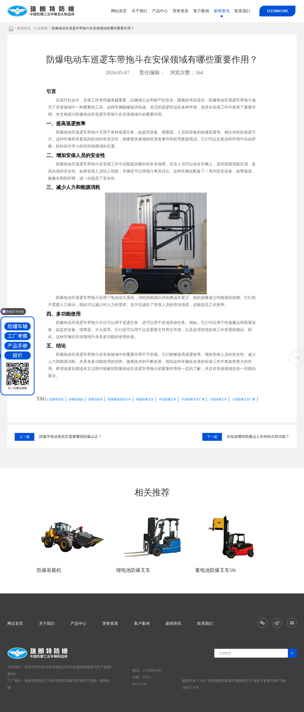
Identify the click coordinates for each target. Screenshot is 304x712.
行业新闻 (41, 28)
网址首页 (15, 623)
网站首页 (119, 11)
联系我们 (242, 11)
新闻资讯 (222, 11)
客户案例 (201, 11)
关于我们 (139, 11)
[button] (296, 358)
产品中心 (160, 11)
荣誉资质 (180, 11)
